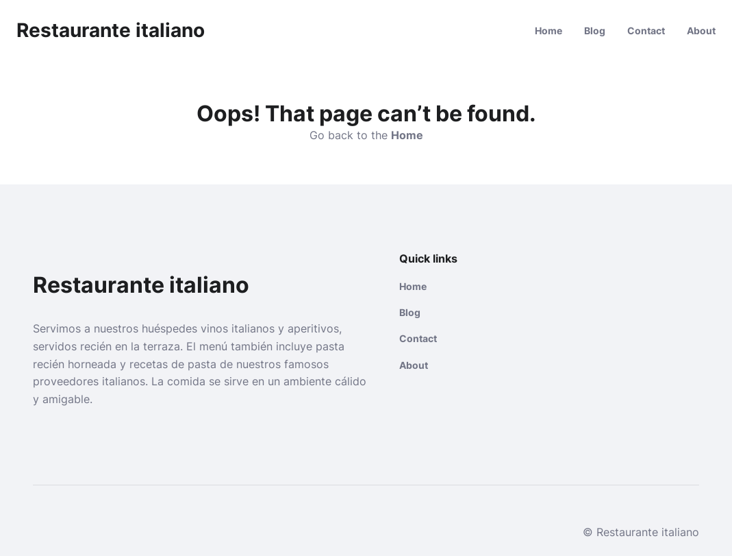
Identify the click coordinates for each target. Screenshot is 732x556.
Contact (646, 30)
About (701, 30)
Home (548, 30)
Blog (594, 30)
